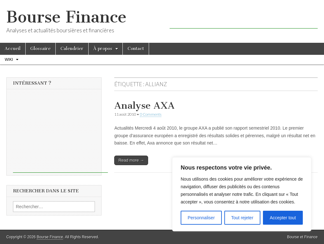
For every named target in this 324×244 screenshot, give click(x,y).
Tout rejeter (242, 217)
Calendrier (72, 48)
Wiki (9, 59)
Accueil (13, 48)
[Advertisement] (244, 19)
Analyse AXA (144, 105)
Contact (136, 48)
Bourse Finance (66, 17)
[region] (241, 194)
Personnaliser (201, 217)
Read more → (131, 160)
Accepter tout (283, 217)
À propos (102, 48)
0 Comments (150, 114)
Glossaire (40, 48)
